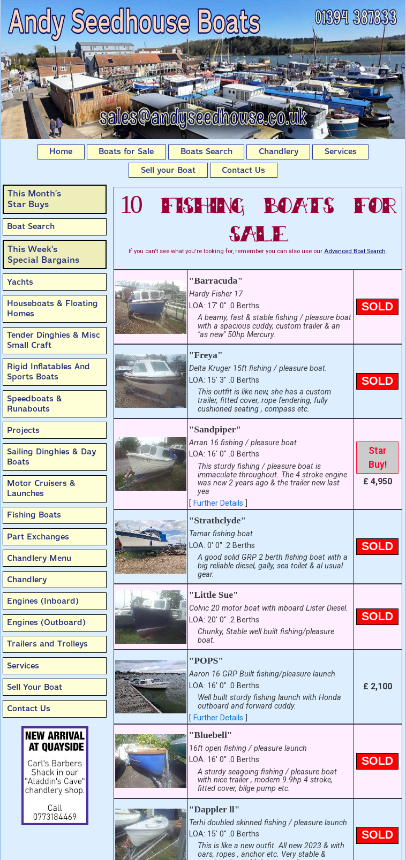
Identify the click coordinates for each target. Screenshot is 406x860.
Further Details (218, 503)
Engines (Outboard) (46, 622)
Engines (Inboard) (43, 601)
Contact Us (243, 170)
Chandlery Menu (39, 558)
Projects (23, 430)
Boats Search (206, 151)
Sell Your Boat (34, 687)
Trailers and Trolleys (47, 644)
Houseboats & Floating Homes (52, 308)
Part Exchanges (38, 537)
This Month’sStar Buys (34, 198)
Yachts (20, 282)
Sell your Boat (168, 170)
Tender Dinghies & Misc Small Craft (53, 340)
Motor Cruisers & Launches (41, 488)
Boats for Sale (126, 151)
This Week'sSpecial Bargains (43, 254)
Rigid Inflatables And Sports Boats (48, 372)
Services (341, 151)
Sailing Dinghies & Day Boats (51, 457)
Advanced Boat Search (355, 251)
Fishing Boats (34, 515)
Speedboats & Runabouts (34, 404)
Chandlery (278, 151)
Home (60, 151)
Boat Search (31, 226)
